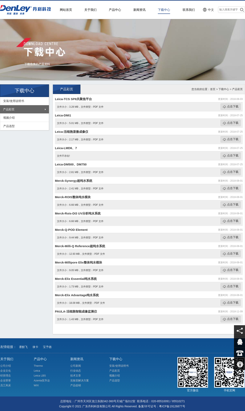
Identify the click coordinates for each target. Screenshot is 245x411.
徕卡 (36, 348)
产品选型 (9, 126)
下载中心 (223, 89)
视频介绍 (9, 117)
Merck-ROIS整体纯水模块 (73, 197)
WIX (38, 385)
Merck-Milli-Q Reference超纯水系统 (80, 246)
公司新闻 (77, 365)
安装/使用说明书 (13, 101)
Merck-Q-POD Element (71, 229)
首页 (212, 89)
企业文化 (7, 370)
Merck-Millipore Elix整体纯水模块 (78, 262)
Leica (39, 370)
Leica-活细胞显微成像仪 (71, 131)
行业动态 (77, 370)
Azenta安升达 (44, 380)
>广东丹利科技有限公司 (26, 10)
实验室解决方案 (81, 380)
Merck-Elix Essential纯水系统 (76, 278)
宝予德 (48, 348)
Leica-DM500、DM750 (71, 164)
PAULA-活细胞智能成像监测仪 (76, 311)
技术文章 (77, 375)
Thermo (40, 365)
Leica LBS (42, 375)
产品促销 (77, 385)
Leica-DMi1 (63, 115)
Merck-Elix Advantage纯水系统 (77, 295)
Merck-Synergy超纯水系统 (73, 180)
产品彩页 (8, 109)
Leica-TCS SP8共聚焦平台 (73, 99)
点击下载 (232, 106)
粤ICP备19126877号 (172, 406)
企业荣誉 (7, 380)
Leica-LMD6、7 (66, 148)
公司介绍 (7, 365)
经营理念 (7, 375)
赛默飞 (24, 348)
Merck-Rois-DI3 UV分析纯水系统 (78, 213)
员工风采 (7, 385)
